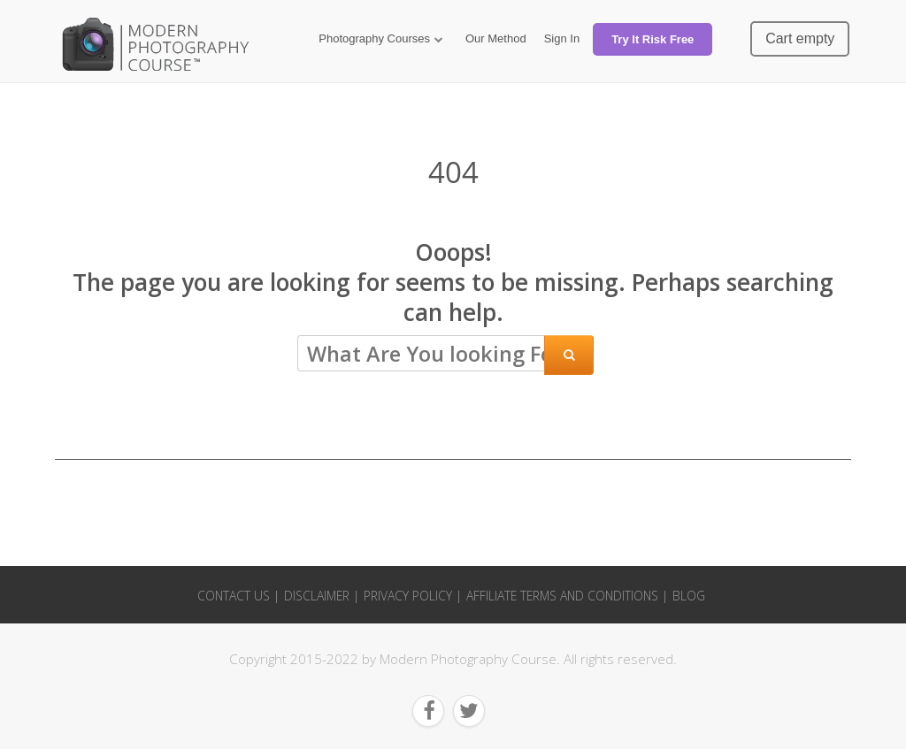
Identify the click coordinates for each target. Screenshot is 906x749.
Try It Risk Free (652, 39)
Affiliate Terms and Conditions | (567, 595)
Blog (688, 595)
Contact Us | (238, 595)
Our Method (495, 38)
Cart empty (799, 38)
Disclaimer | (321, 595)
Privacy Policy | (413, 595)
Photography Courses (374, 38)
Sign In (562, 38)
